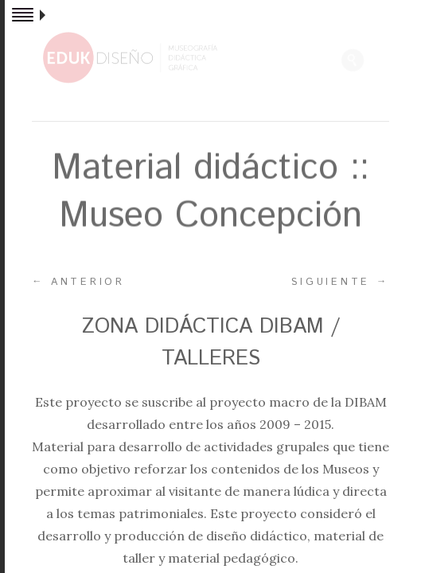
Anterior (78, 282)
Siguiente (340, 282)
